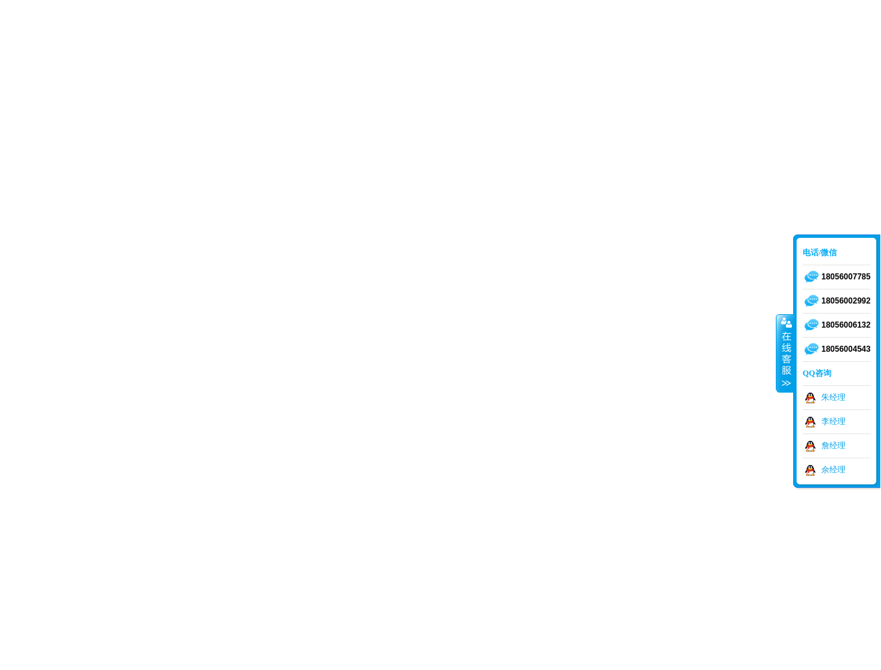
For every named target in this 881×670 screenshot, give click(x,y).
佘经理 (833, 469)
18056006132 (845, 325)
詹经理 (833, 445)
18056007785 (845, 276)
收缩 (785, 353)
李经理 (833, 421)
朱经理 (833, 397)
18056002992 (845, 301)
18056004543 (845, 349)
